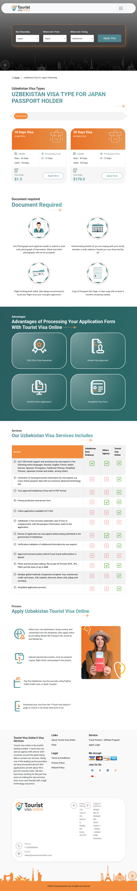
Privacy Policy (58, 763)
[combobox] (27, 38)
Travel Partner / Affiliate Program (104, 740)
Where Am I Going (79, 32)
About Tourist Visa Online (63, 740)
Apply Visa (109, 38)
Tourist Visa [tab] (21, 116)
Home (16, 78)
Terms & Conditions (61, 758)
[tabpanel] (68, 156)
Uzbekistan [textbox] (77, 38)
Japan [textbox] (20, 38)
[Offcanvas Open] (120, 8)
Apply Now (53, 176)
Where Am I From (51, 32)
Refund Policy (58, 767)
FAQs (54, 745)
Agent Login (94, 745)
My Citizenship (23, 32)
